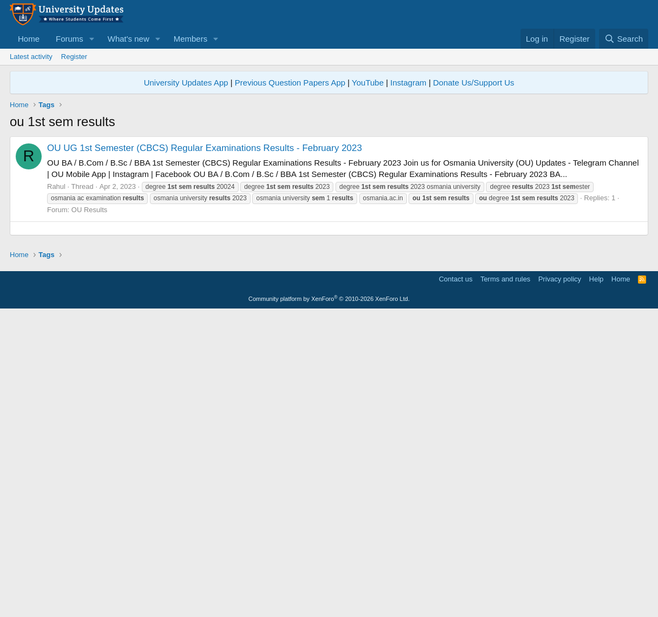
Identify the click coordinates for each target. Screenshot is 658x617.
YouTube (368, 82)
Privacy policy (559, 582)
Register (74, 56)
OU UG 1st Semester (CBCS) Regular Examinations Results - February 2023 (204, 148)
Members (191, 38)
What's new (128, 38)
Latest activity (31, 56)
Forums (69, 38)
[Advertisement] (329, 304)
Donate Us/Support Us (473, 82)
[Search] (623, 39)
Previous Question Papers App (290, 82)
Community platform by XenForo (329, 602)
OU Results (89, 210)
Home (29, 38)
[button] (92, 39)
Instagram (408, 82)
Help (596, 582)
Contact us (455, 582)
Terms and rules (505, 582)
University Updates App (186, 82)
